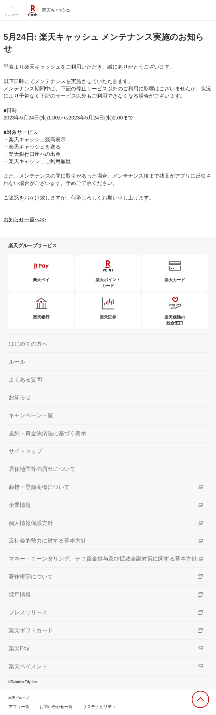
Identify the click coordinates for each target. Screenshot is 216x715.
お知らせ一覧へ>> (24, 219)
